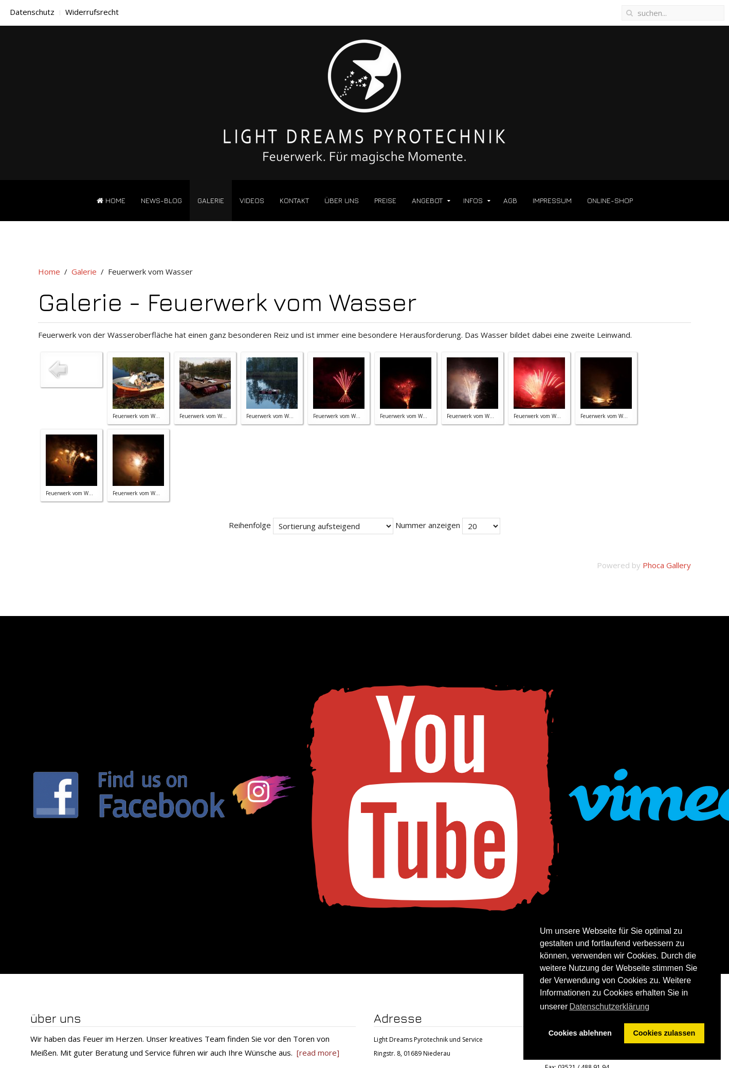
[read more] (318, 1052)
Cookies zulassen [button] (664, 1033)
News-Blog (161, 200)
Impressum (552, 200)
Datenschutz (32, 12)
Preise (385, 200)
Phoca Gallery (667, 565)
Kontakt (294, 200)
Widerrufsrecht (92, 12)
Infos (473, 200)
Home (111, 200)
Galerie (210, 200)
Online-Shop (610, 200)
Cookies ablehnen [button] (580, 1033)
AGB (510, 200)
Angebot (427, 200)
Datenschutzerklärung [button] (609, 1006)
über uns (341, 200)
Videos (252, 200)
